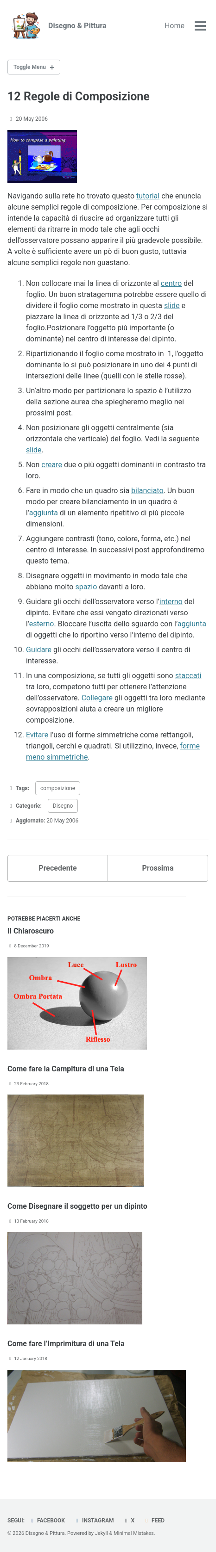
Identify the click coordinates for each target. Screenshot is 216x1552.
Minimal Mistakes (134, 1533)
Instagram (94, 1520)
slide (172, 305)
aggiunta (43, 512)
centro (171, 283)
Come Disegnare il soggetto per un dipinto (77, 1206)
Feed (154, 1520)
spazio (86, 586)
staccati (188, 675)
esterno (41, 623)
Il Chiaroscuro (30, 931)
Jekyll (101, 1533)
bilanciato (147, 490)
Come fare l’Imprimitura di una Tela (66, 1343)
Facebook (47, 1520)
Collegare (97, 697)
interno (171, 601)
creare (51, 464)
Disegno (63, 806)
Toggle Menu (29, 67)
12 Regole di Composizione (78, 96)
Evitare (37, 734)
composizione (57, 788)
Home (174, 25)
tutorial (147, 196)
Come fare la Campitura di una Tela (65, 1068)
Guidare (38, 649)
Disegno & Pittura (77, 25)
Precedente (57, 868)
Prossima (157, 868)
